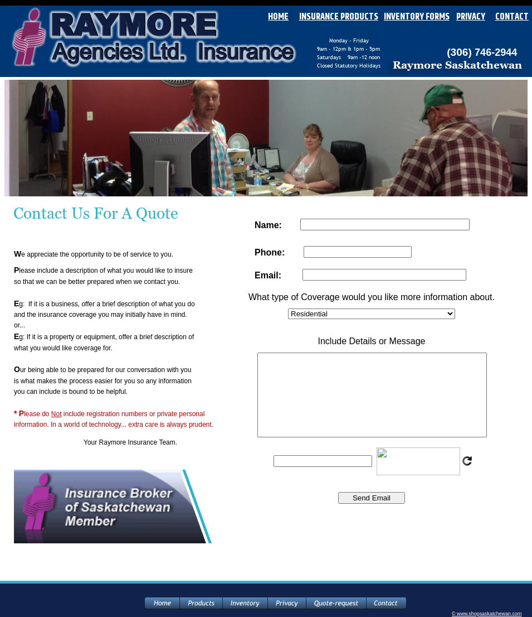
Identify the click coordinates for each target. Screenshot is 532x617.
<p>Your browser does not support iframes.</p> (371, 385)
